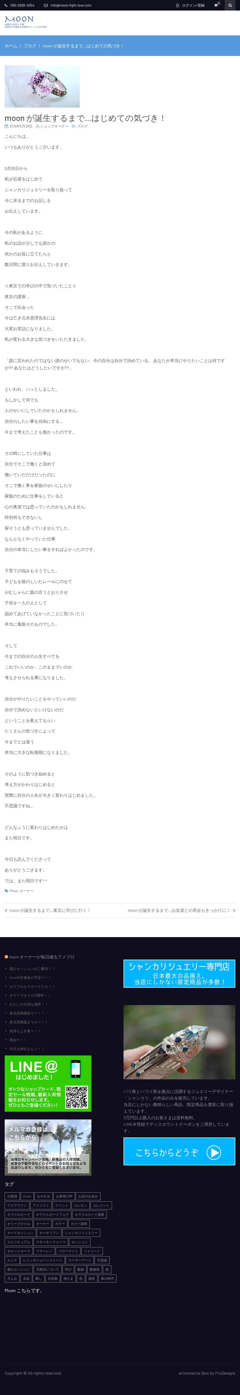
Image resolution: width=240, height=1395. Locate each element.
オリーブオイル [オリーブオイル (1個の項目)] (18, 1224)
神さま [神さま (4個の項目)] (68, 1278)
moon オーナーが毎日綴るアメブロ (42, 956)
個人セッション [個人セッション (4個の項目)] (18, 1269)
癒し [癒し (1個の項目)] (38, 1278)
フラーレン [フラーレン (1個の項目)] (44, 1251)
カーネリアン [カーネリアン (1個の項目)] (49, 1233)
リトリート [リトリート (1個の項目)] (92, 1251)
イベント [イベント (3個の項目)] (61, 1205)
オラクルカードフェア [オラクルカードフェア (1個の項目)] (52, 1214)
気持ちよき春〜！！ (25, 1031)
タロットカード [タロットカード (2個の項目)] (18, 1251)
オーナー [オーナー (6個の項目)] (42, 1224)
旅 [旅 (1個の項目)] (107, 1269)
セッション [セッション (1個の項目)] (79, 1242)
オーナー (27, 891)
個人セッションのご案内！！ (32, 968)
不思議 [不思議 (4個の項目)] (102, 1260)
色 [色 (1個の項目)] (80, 1278)
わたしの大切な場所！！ (28, 1004)
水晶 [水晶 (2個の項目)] (26, 1278)
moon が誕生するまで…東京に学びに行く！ (50, 910)
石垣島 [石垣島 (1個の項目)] (53, 1278)
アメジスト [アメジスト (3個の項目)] (41, 1205)
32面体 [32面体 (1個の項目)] (12, 1196)
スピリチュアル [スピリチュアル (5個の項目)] (18, 1242)
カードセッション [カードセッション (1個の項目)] (20, 1233)
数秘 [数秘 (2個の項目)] (80, 1269)
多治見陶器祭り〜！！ (27, 1013)
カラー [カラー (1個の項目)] (60, 1224)
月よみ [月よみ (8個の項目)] (12, 1278)
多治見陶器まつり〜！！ (28, 1022)
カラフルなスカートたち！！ (32, 986)
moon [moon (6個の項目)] (27, 1196)
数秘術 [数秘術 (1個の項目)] (95, 1269)
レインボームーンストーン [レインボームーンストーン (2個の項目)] (42, 1260)
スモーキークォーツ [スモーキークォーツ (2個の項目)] (51, 1242)
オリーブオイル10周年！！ (30, 995)
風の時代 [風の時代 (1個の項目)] (107, 1278)
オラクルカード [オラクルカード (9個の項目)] (18, 1214)
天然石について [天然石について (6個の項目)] (47, 1269)
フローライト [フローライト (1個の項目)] (68, 1251)
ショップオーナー (54, 126)
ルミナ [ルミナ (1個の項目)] (12, 1260)
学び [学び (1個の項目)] (68, 1269)
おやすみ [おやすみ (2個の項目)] (43, 1196)
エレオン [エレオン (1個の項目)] (80, 1205)
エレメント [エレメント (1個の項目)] (101, 1205)
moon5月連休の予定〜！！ (30, 977)
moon (14, 891)
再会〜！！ (18, 1040)
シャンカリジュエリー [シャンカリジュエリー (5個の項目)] (81, 1233)
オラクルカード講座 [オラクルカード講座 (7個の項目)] (89, 1214)
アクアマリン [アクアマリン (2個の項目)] (17, 1205)
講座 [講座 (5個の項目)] (91, 1278)
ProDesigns (225, 1373)
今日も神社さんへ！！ (27, 1049)
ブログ (82, 126)
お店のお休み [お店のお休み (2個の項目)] (88, 1196)
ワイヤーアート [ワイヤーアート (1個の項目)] (79, 1260)
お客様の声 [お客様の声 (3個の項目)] (64, 1196)
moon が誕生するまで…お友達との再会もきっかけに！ (179, 910)
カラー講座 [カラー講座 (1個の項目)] (79, 1224)
